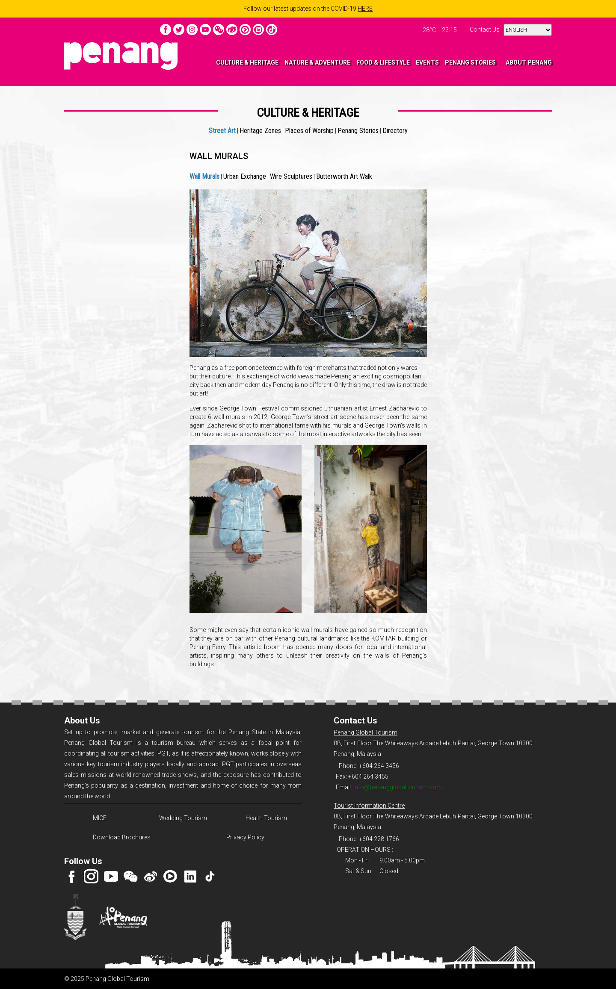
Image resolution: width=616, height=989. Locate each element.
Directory (395, 131)
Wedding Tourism (183, 818)
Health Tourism (266, 818)
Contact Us (485, 29)
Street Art (222, 131)
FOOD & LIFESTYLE (383, 62)
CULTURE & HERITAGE (247, 62)
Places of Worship (309, 131)
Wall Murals (204, 176)
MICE (100, 818)
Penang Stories (358, 131)
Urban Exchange (244, 176)
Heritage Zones (260, 131)
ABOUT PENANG (529, 62)
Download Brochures (120, 837)
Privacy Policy (245, 837)
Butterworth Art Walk (344, 176)
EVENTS (427, 62)
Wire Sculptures (291, 176)
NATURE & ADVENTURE (317, 62)
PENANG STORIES (470, 62)
